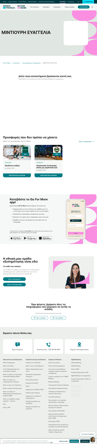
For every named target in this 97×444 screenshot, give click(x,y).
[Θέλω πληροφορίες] (14, 279)
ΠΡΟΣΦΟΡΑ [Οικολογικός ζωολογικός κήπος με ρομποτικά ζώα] (39, 162)
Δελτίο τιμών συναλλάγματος (35, 366)
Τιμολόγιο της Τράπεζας (33, 362)
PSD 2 (27, 386)
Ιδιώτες (5, 1)
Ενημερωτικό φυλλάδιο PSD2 (34, 389)
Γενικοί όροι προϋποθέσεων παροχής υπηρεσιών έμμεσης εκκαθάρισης (57, 371)
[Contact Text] (48, 346)
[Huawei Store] (77, 395)
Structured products (32, 379)
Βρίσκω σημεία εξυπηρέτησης (12, 388)
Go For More (63, 1)
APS (4, 404)
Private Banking (22, 1)
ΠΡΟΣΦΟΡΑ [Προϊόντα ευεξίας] (8, 162)
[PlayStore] (77, 390)
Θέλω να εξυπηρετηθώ (14, 284)
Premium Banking (12, 1)
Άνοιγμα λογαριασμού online (79, 372)
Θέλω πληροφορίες (9, 362)
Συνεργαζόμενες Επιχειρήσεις (31, 63)
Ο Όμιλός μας (70, 1)
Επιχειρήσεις (57, 7)
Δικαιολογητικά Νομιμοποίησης (58, 388)
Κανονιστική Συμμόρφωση (56, 366)
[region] (48, 441)
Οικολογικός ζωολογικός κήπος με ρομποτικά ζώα (46, 167)
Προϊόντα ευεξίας (12, 166)
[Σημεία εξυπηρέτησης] (79, 346)
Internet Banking (76, 362)
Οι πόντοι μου (84, 7)
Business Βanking (53, 381)
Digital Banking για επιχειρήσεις (81, 375)
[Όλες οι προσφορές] (86, 141)
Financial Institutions (54, 397)
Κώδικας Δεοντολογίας (33, 392)
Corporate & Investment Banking (46, 1)
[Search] (92, 7)
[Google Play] (30, 236)
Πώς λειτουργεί (34, 7)
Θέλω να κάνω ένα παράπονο (12, 385)
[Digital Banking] (88, 2)
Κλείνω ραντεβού (8, 366)
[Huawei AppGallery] (45, 236)
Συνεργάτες (16, 63)
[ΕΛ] (79, 2)
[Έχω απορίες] (17, 346)
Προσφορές (46, 7)
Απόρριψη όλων (74, 441)
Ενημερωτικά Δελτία (32, 383)
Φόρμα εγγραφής (69, 7)
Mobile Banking (75, 366)
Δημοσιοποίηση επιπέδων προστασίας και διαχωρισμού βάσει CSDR (57, 416)
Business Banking (32, 1)
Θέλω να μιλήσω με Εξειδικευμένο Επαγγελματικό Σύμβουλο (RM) (12, 393)
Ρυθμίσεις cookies (63, 441)
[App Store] (16, 236)
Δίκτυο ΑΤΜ (6, 407)
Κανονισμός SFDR (53, 421)
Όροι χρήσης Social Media (56, 410)
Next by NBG (75, 369)
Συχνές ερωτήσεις (54, 362)
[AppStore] (77, 386)
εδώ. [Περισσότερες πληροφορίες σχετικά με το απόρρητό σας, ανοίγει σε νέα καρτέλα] (51, 442)
